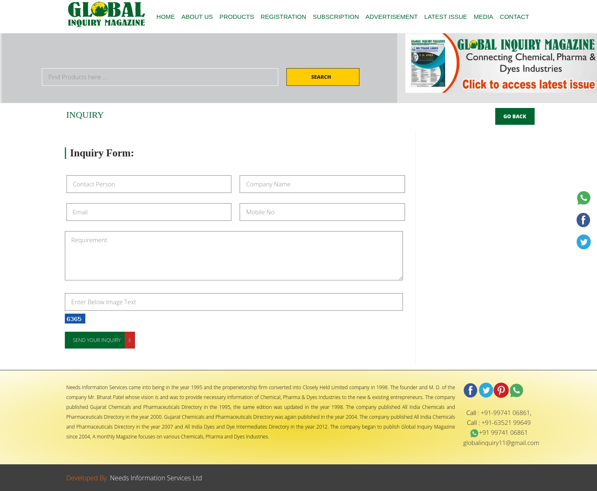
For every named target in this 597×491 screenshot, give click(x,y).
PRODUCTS (237, 16)
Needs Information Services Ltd (156, 477)
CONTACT (514, 16)
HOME (165, 16)
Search (321, 76)
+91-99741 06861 (505, 412)
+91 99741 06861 (499, 432)
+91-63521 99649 (506, 422)
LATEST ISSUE (445, 16)
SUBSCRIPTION (336, 16)
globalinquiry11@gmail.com (501, 442)
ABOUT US (197, 16)
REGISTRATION (283, 16)
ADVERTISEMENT (392, 16)
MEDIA (484, 16)
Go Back (514, 116)
